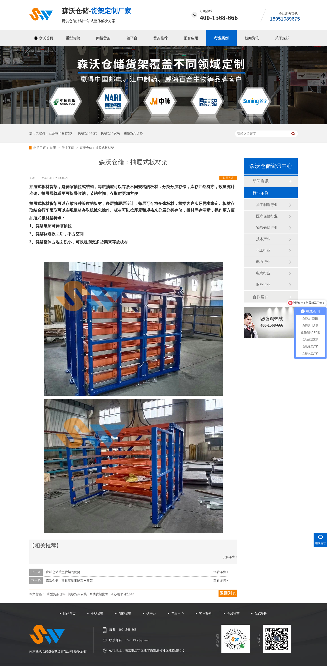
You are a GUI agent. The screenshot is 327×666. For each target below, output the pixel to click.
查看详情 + (220, 572)
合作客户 (261, 297)
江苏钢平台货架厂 (61, 133)
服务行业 (263, 284)
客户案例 (205, 613)
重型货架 (73, 38)
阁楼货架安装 (110, 133)
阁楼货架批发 (87, 133)
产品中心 (177, 613)
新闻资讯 (252, 38)
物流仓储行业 (267, 227)
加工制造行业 (267, 205)
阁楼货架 (103, 38)
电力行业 (263, 262)
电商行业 (263, 273)
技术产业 (263, 239)
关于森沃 (282, 38)
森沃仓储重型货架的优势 (63, 572)
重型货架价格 (133, 133)
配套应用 (191, 38)
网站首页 (69, 613)
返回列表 (228, 177)
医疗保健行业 (267, 216)
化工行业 (263, 250)
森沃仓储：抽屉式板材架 (97, 147)
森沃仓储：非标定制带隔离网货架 (69, 580)
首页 (53, 147)
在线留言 (233, 613)
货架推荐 (160, 38)
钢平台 (132, 38)
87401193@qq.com (137, 640)
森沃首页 (46, 38)
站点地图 (261, 613)
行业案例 (221, 38)
